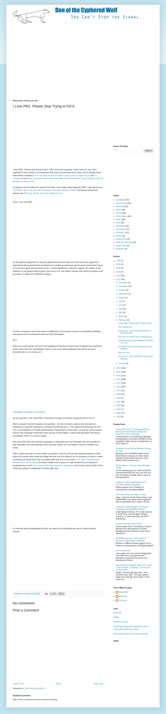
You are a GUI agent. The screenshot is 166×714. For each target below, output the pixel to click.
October (122, 290)
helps (61, 178)
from (37, 175)
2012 (118, 383)
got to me (28, 190)
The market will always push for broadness (54, 465)
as (49, 175)
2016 (118, 368)
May (121, 309)
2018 (118, 275)
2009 (118, 394)
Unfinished (120, 226)
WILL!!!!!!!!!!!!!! (124, 353)
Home (58, 684)
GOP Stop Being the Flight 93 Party (131, 494)
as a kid (36, 190)
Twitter (116, 617)
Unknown (123, 596)
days (45, 175)
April (121, 312)
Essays (119, 236)
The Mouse (18, 190)
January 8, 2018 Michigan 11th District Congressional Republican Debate (132, 508)
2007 (118, 402)
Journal (119, 213)
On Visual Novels (123, 551)
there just (44, 193)
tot (54, 175)
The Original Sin (125, 327)
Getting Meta (121, 239)
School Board (121, 216)
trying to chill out (95, 178)
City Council (121, 203)
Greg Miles (26, 593)
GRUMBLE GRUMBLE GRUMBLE (29, 412)
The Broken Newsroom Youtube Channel (130, 634)
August (122, 298)
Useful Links (121, 246)
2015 (118, 372)
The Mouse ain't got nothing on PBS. (59, 190)
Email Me (117, 613)
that (56, 178)
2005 (118, 409)
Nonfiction (120, 249)
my (41, 175)
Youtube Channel (120, 622)
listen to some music (24, 181)
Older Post (98, 684)
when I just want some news (40, 178)
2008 (118, 398)
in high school (82, 175)
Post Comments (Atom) (34, 688)
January (122, 363)
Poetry (118, 210)
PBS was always (31, 193)
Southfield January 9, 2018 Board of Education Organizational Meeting (131, 539)
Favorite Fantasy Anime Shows (129, 524)
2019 (118, 272)
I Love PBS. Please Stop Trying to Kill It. (135, 323)
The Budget (121, 229)
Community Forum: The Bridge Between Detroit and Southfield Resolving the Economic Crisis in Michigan (133, 431)
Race (118, 223)
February (123, 320)
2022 (118, 264)
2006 (118, 405)
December (123, 282)
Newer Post (18, 684)
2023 (118, 261)
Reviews (119, 206)
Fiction (118, 219)
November (123, 286)
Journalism (120, 232)
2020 (118, 268)
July (121, 301)
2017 (118, 279)
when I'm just (81, 178)
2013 (118, 379)
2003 (118, 417)
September (123, 294)
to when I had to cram (66, 175)
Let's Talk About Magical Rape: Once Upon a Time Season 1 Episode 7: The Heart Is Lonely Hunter (134, 567)
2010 (118, 390)
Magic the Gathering (124, 242)
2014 (118, 375)
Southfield (120, 200)
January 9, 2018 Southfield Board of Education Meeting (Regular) (131, 483)
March (121, 316)
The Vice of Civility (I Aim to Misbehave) (135, 337)
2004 (118, 413)
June (121, 305)
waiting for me (55, 193)
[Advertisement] (30, 64)
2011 (118, 387)
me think (68, 178)
